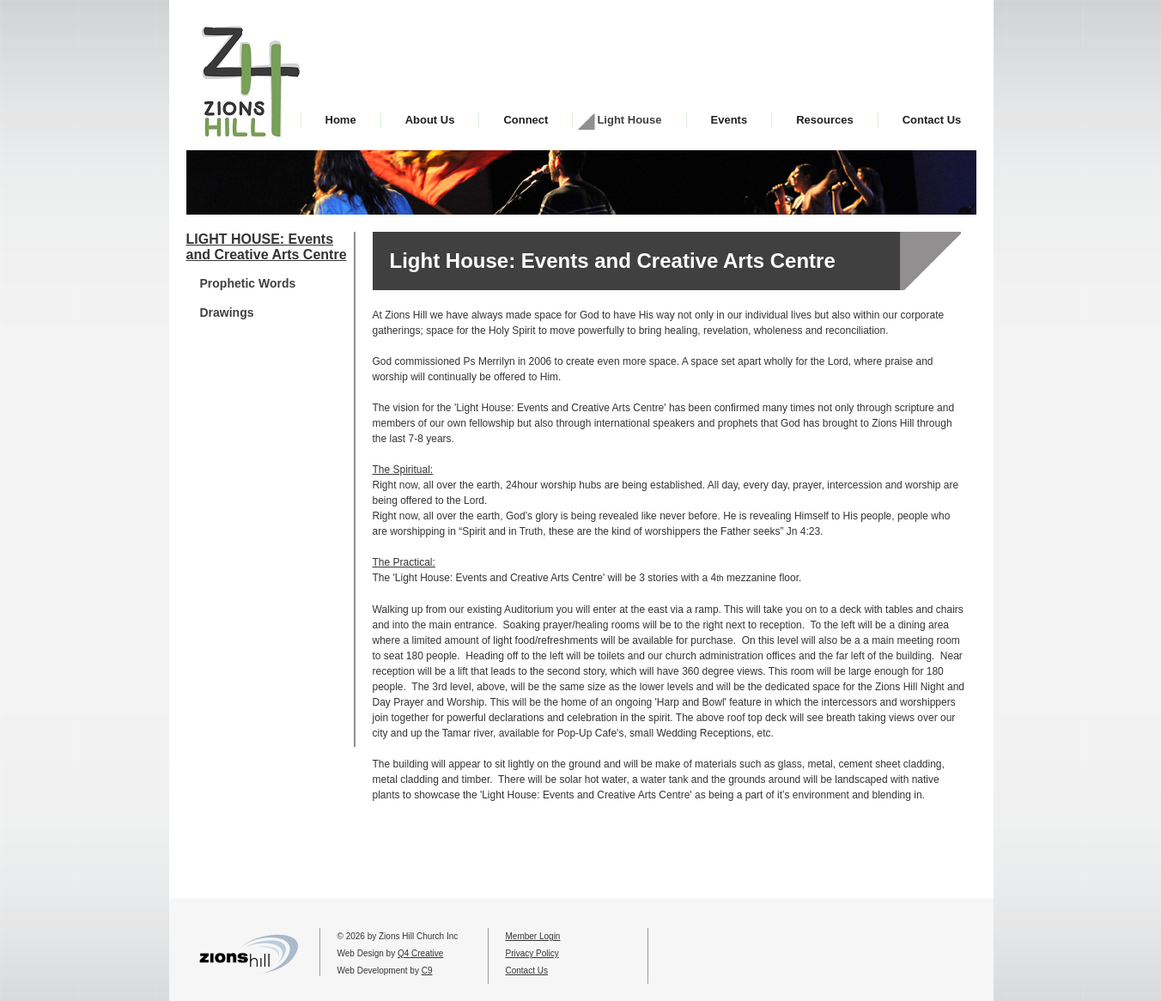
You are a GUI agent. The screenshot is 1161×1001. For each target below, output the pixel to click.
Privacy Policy (532, 953)
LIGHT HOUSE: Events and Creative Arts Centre (266, 247)
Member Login (533, 936)
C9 (427, 970)
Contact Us (527, 970)
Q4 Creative (420, 953)
